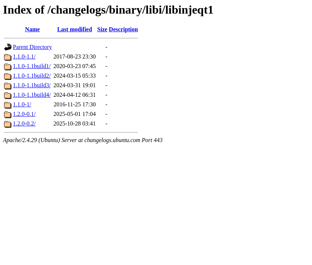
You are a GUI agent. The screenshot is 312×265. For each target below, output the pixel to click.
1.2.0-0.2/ (24, 123)
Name (32, 29)
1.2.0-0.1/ (24, 114)
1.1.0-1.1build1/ (32, 66)
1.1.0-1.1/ (24, 56)
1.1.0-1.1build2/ (32, 76)
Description (123, 29)
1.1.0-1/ (22, 104)
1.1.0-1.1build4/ (32, 95)
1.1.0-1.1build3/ (32, 85)
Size (102, 29)
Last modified (74, 29)
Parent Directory (32, 47)
